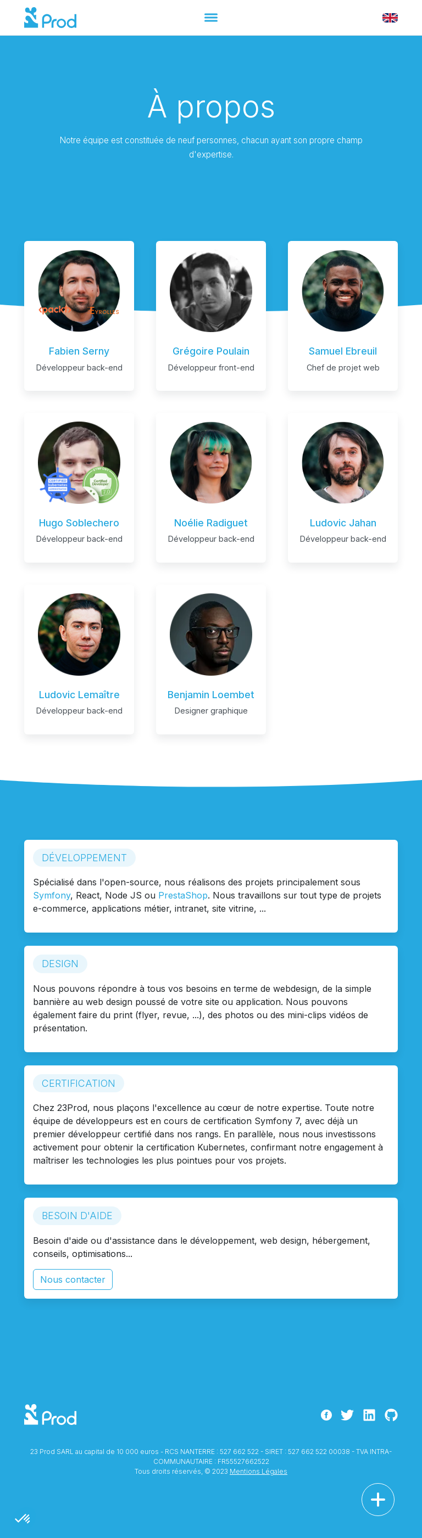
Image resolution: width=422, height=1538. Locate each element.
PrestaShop (183, 895)
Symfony (51, 895)
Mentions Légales (258, 1471)
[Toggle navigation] (211, 17)
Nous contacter (73, 1279)
